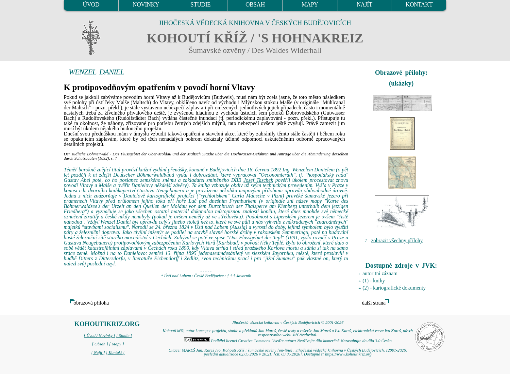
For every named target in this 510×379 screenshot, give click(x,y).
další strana (373, 303)
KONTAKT (419, 4)
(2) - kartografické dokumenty (394, 288)
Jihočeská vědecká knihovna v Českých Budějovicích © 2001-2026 (287, 322)
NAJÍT (364, 4)
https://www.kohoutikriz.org (348, 354)
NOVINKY (146, 4)
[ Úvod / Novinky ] (99, 335)
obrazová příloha (91, 303)
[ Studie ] (124, 335)
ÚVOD (91, 4)
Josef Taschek (258, 180)
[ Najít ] (98, 352)
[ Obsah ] (100, 344)
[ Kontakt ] (115, 352)
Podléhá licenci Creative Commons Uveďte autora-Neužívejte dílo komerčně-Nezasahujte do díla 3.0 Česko (288, 341)
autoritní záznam (380, 273)
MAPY (309, 4)
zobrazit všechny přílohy (397, 240)
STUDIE (201, 4)
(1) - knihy (374, 280)
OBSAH (255, 4)
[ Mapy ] (116, 344)
